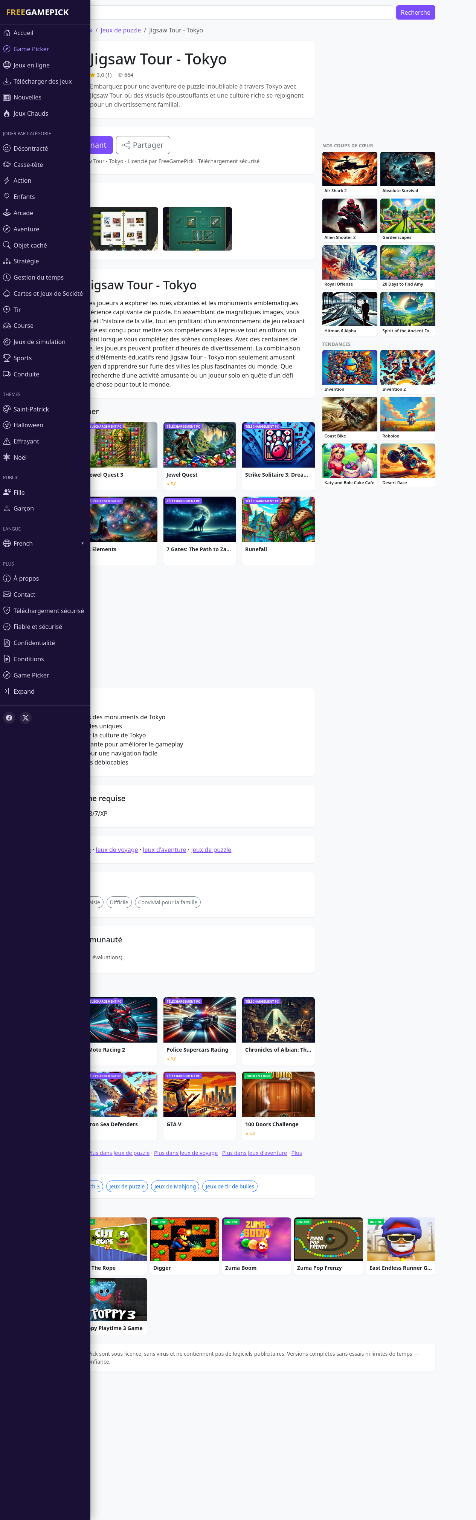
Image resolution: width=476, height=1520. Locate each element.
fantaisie (112, 1016)
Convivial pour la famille (190, 1016)
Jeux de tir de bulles (252, 1300)
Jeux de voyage (139, 964)
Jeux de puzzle (143, 30)
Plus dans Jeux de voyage (209, 1267)
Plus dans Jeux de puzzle (141, 1267)
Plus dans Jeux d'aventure (277, 1267)
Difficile (142, 1016)
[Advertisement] (183, 236)
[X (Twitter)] (26, 718)
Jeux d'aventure (187, 964)
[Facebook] (9, 718)
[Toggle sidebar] (45, 691)
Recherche (438, 12)
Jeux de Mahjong (197, 1300)
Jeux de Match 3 (102, 1300)
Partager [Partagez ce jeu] (165, 145)
